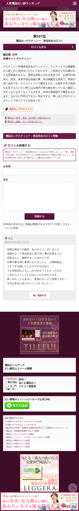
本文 (5, 179)
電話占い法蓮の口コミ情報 (18, 447)
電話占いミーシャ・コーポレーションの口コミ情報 (28, 437)
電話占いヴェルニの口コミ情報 (20, 434)
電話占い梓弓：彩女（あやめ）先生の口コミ (29, 118)
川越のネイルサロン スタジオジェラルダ (24, 421)
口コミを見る (38, 47)
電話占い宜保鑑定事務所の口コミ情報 (22, 431)
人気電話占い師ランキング (23, 3)
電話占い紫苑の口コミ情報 (18, 440)
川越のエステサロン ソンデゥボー (21, 425)
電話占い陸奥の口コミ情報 (18, 444)
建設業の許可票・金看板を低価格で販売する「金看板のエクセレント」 (36, 428)
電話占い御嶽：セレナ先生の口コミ (24, 121)
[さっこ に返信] (39, 295)
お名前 (7, 166)
